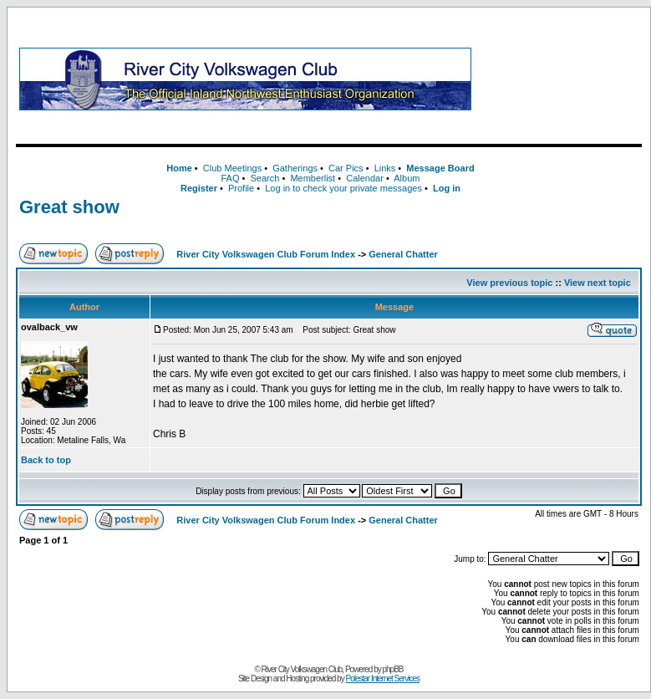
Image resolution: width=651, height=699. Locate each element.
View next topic (597, 283)
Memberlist (312, 178)
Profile (241, 188)
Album (407, 178)
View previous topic (509, 283)
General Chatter (403, 254)
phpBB (393, 669)
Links (385, 168)
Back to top (46, 460)
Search (264, 178)
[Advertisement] (560, 78)
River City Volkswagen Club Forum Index (265, 254)
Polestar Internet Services (382, 678)
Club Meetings (232, 168)
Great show (69, 206)
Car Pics (346, 168)
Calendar (365, 178)
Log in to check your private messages (343, 188)
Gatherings (295, 168)
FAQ (230, 178)
